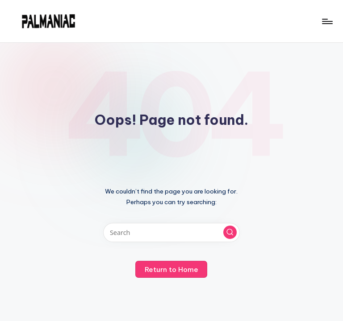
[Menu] (326, 21)
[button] (230, 232)
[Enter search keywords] (171, 232)
